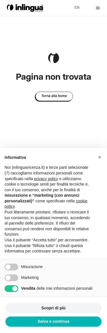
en (77, 8)
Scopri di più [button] (53, 308)
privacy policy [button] (46, 178)
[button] (99, 157)
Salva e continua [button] (53, 321)
